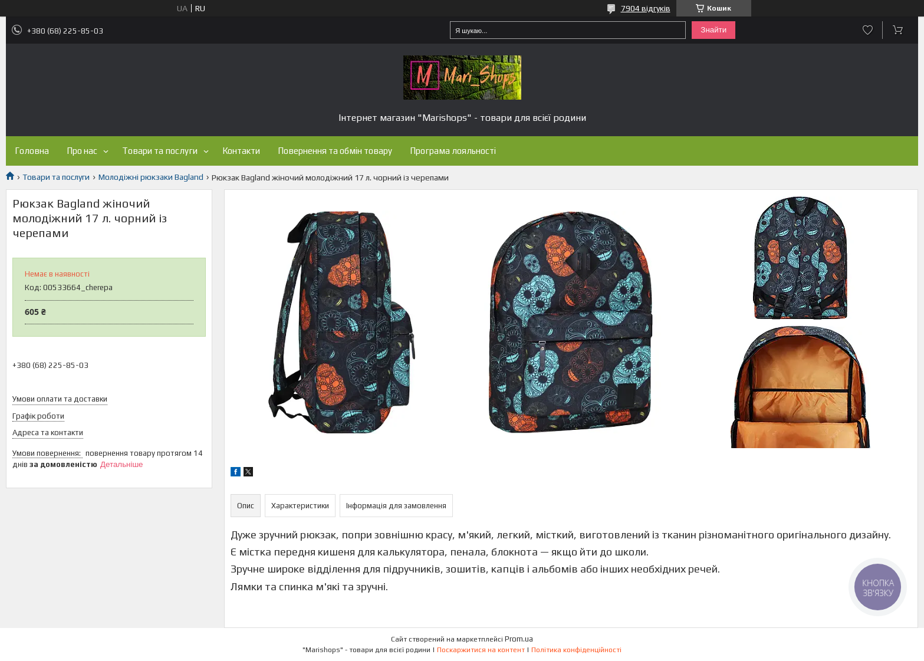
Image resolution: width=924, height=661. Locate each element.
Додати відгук (868, 30)
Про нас (82, 151)
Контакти (241, 151)
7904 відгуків (645, 8)
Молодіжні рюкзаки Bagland (150, 177)
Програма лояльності (453, 151)
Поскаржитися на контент (481, 650)
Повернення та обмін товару (335, 151)
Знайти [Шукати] (713, 29)
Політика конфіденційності (576, 650)
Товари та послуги (160, 151)
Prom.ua (519, 638)
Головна (32, 151)
